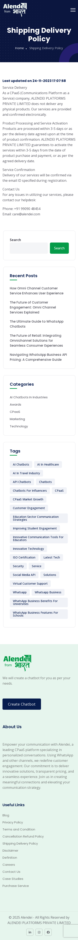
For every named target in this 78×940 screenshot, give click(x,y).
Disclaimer (10, 850)
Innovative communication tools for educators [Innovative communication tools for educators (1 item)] (38, 538)
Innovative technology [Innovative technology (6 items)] (28, 549)
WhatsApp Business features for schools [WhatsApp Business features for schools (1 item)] (35, 614)
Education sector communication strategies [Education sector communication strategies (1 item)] (36, 518)
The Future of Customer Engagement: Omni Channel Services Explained (33, 307)
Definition (9, 857)
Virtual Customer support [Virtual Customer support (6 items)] (30, 583)
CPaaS (15, 412)
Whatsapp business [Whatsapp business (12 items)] (48, 592)
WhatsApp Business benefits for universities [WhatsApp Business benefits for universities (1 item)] (35, 602)
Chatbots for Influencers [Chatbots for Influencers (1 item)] (30, 491)
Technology (19, 426)
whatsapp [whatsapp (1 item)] (20, 592)
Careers (8, 864)
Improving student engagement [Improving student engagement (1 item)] (35, 528)
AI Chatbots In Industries (29, 397)
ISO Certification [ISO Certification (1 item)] (24, 557)
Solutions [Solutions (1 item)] (49, 575)
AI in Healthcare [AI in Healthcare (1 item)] (48, 464)
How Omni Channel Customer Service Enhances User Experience (36, 290)
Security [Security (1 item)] (18, 566)
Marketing (17, 419)
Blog (5, 815)
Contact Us (11, 871)
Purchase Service (15, 886)
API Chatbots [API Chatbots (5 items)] (22, 482)
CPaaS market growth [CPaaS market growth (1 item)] (28, 499)
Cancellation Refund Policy (23, 836)
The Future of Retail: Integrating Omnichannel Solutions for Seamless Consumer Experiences (36, 340)
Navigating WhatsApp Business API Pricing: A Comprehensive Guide (38, 357)
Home (19, 48)
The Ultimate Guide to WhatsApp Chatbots (36, 324)
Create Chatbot (22, 704)
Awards (15, 404)
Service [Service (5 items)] (36, 566)
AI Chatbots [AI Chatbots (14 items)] (21, 464)
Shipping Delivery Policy (20, 843)
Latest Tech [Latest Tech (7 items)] (51, 557)
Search (15, 240)
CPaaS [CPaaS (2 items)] (59, 491)
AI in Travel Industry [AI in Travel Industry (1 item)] (26, 473)
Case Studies (12, 879)
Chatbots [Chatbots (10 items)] (45, 482)
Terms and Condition (18, 829)
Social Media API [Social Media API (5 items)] (24, 575)
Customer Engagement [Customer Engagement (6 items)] (29, 508)
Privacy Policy (12, 822)
